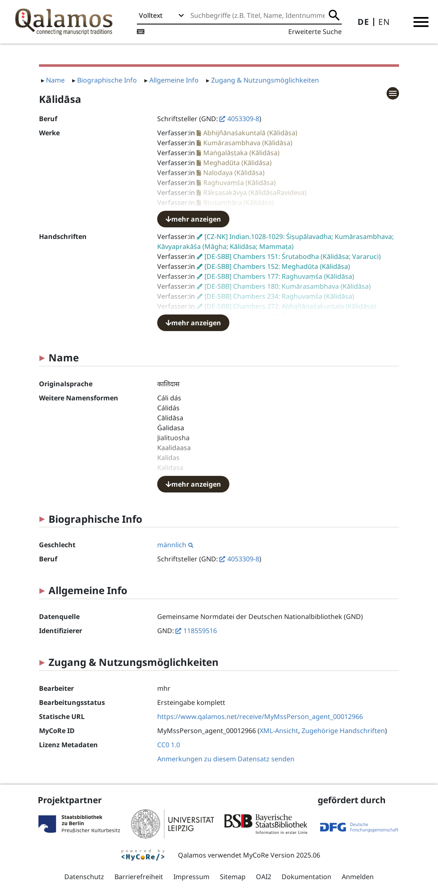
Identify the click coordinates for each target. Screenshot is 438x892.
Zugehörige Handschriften (343, 730)
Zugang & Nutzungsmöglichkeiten (265, 80)
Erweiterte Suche (315, 31)
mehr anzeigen (193, 219)
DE (363, 21)
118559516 (200, 630)
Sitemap (233, 876)
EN (384, 21)
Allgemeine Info (174, 80)
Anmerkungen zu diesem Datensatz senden (225, 758)
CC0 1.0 (168, 744)
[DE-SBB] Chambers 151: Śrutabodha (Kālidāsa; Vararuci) (292, 256)
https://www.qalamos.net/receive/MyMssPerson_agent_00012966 (260, 716)
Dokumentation (306, 876)
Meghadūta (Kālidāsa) (237, 162)
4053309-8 (243, 118)
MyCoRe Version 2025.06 (281, 855)
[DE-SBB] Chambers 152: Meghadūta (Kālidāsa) (277, 266)
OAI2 (263, 876)
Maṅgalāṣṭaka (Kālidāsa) (241, 152)
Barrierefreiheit (138, 876)
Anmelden (358, 876)
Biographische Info (107, 80)
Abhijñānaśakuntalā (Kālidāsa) (250, 132)
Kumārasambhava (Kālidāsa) (247, 142)
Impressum (191, 876)
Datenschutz (84, 876)
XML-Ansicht (279, 730)
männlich (175, 544)
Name (55, 80)
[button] (421, 22)
